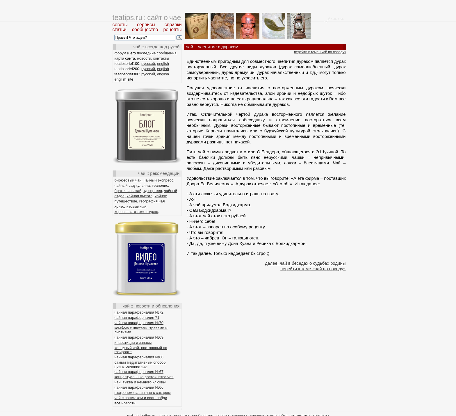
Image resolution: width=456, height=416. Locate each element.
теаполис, (160, 185)
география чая (152, 201)
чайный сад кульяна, (133, 185)
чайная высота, (140, 196)
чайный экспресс (158, 180)
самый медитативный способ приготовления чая (140, 364)
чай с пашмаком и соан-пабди (141, 398)
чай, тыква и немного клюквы (140, 382)
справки (173, 24)
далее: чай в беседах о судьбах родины (305, 263)
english (163, 63)
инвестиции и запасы (133, 342)
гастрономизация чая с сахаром (143, 392)
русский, (148, 63)
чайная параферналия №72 (139, 312)
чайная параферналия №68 (139, 357)
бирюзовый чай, (129, 180)
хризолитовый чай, (131, 206)
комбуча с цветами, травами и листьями (141, 330)
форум (120, 53)
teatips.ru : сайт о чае (147, 17)
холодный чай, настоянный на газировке (141, 350)
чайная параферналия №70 (139, 323)
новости (144, 58)
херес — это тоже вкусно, (137, 211)
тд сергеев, (153, 191)
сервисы (146, 24)
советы (120, 24)
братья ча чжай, (128, 191)
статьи (120, 29)
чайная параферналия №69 (139, 337)
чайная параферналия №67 (139, 371)
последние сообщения (157, 53)
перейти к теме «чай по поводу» (320, 52)
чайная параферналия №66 (139, 387)
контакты (161, 58)
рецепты (172, 29)
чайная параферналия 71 (137, 317)
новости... (130, 403)
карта (119, 58)
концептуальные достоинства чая (144, 377)
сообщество (145, 29)
